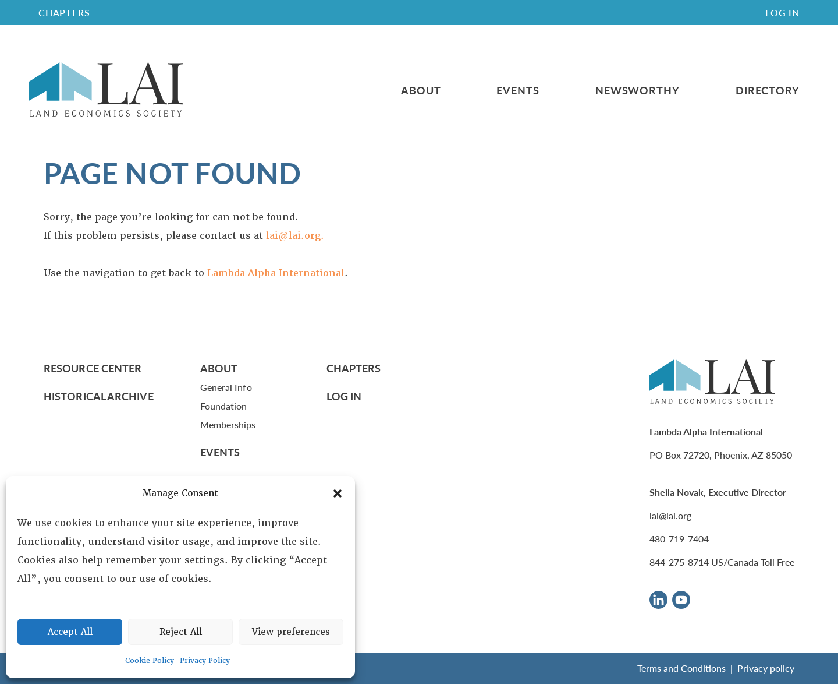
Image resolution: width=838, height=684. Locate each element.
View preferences (291, 632)
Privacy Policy (205, 660)
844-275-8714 (679, 562)
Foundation (223, 405)
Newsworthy (637, 90)
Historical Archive (99, 396)
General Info (226, 387)
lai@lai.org (670, 515)
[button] (337, 493)
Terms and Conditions (681, 668)
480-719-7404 (679, 538)
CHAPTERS (64, 12)
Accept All (70, 632)
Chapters (353, 368)
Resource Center (92, 368)
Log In (782, 12)
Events (517, 90)
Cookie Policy (149, 660)
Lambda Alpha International (276, 273)
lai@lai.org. (295, 236)
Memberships (228, 424)
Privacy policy (765, 668)
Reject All (180, 632)
